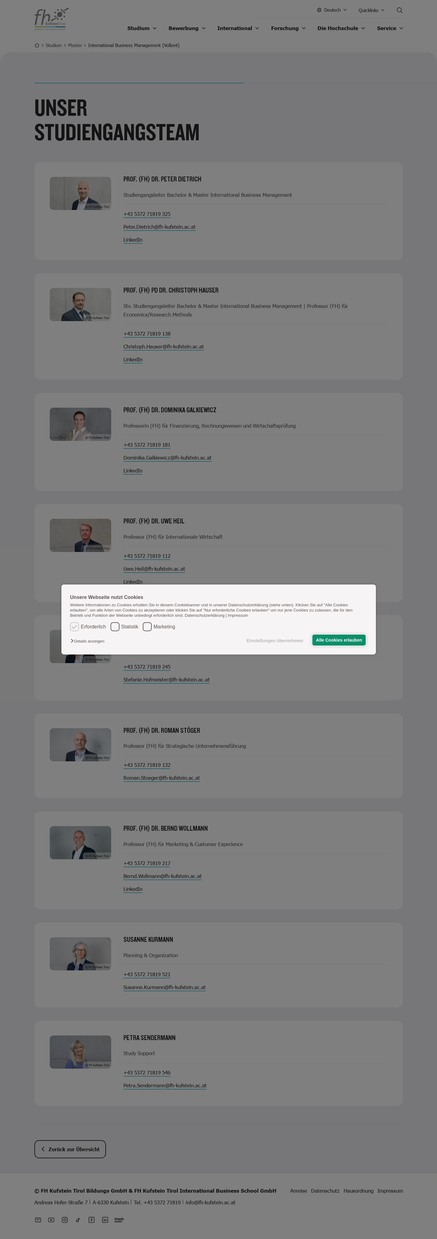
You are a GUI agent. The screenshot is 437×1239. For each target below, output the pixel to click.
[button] (89, 641)
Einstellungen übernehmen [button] (275, 640)
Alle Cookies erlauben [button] (339, 640)
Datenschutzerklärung (204, 615)
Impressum (238, 615)
